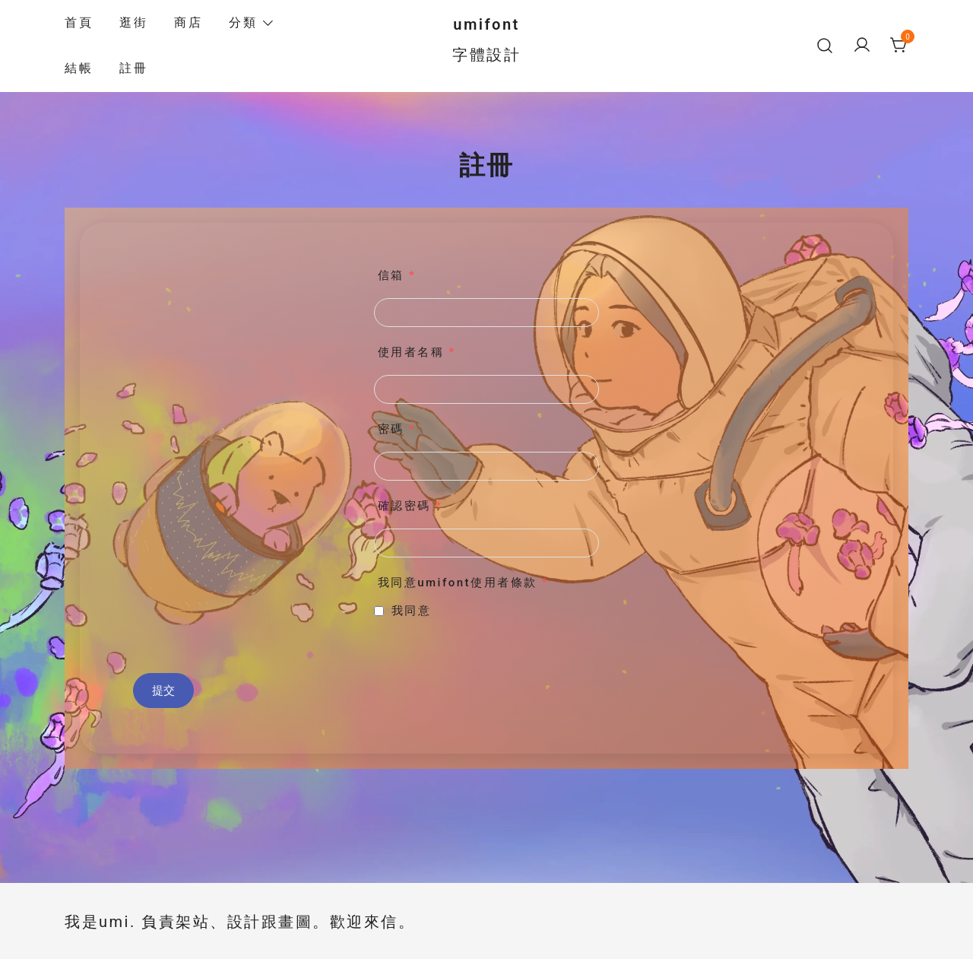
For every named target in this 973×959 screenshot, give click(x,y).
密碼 (397, 429)
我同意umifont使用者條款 (463, 582)
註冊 (133, 68)
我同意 (411, 611)
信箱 (397, 275)
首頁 (79, 22)
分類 (243, 22)
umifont (486, 24)
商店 (188, 22)
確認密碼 (410, 506)
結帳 (79, 68)
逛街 (133, 22)
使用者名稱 (417, 352)
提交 (163, 690)
